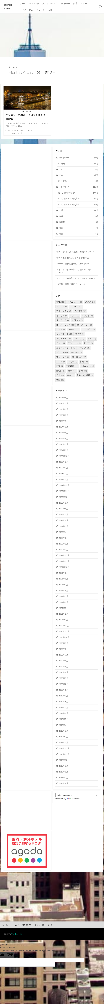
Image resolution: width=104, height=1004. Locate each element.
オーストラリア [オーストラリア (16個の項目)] (65, 325)
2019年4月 (64, 728)
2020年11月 (64, 634)
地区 (78, 216)
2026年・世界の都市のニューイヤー (72, 264)
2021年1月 (64, 622)
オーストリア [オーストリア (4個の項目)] (84, 325)
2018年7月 (64, 781)
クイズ (23, 10)
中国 (50, 10)
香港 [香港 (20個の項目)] (60, 381)
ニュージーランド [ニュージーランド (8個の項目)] (66, 348)
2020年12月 (64, 628)
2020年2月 (64, 686)
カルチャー (65, 3)
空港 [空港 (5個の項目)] (80, 376)
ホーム (23, 3)
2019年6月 (64, 716)
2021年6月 (64, 592)
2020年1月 (64, 692)
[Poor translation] (10, 958)
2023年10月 (64, 457)
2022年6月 (64, 522)
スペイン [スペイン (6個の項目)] (79, 339)
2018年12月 (64, 751)
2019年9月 (64, 698)
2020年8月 (64, 651)
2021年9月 (64, 575)
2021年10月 (64, 569)
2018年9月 (64, 769)
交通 (76, 3)
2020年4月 (64, 675)
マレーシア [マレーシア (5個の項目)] (62, 358)
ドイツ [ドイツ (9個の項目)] (88, 344)
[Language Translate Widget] (76, 798)
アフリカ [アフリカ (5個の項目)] (61, 307)
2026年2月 (64, 404)
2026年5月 (64, 398)
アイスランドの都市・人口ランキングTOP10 (73, 271)
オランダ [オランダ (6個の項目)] (77, 321)
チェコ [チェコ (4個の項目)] (60, 344)
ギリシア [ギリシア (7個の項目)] (73, 330)
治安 (78, 234)
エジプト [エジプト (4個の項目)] (87, 316)
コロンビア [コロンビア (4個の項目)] (88, 330)
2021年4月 (64, 604)
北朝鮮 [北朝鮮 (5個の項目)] (60, 371)
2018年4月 (64, 787)
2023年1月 (64, 481)
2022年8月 (64, 510)
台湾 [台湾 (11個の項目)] (83, 371)
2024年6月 (64, 434)
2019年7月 (64, 710)
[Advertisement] (52, 35)
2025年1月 (64, 422)
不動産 (79, 181)
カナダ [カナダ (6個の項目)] (60, 330)
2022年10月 (64, 498)
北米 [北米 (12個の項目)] (72, 371)
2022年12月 (64, 486)
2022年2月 (64, 545)
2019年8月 (64, 704)
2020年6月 (64, 663)
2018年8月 (64, 775)
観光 (79, 163)
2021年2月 (64, 616)
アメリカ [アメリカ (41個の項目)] (76, 307)
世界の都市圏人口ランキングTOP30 (72, 258)
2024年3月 (64, 445)
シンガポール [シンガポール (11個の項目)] (64, 335)
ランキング (34, 3)
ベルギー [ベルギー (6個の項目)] (76, 353)
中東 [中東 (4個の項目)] (59, 367)
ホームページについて (21, 928)
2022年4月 (64, 534)
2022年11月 (64, 492)
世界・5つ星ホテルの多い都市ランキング (75, 252)
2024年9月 (64, 428)
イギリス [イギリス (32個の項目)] (80, 312)
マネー (84, 3)
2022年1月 (64, 551)
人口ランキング (50, 3)
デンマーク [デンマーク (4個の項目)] (74, 344)
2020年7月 (64, 657)
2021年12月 (64, 557)
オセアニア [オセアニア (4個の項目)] (62, 321)
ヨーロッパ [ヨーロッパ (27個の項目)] (79, 358)
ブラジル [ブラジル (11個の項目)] (62, 353)
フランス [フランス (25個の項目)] (84, 348)
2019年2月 (64, 739)
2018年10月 (64, 763)
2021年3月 (64, 610)
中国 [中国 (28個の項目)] (84, 362)
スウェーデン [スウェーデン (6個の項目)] (64, 339)
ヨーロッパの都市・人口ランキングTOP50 (75, 279)
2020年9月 (64, 645)
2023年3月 (64, 469)
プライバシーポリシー (45, 928)
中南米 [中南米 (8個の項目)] (72, 362)
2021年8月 (64, 581)
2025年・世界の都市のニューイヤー (72, 285)
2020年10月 (64, 639)
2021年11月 (64, 563)
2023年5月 (64, 463)
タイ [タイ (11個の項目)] (92, 339)
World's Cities (17, 937)
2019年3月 (64, 734)
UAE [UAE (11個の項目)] (60, 302)
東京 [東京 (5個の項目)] (70, 376)
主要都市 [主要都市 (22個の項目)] (72, 367)
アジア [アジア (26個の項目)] (90, 302)
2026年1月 (64, 410)
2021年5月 (64, 598)
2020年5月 (64, 669)
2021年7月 (64, 587)
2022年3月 (64, 539)
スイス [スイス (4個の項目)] (79, 335)
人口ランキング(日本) (79, 204)
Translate (73, 802)
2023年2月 (64, 475)
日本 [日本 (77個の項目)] (60, 376)
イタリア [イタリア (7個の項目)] (61, 316)
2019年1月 (64, 745)
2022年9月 (64, 504)
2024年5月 (64, 439)
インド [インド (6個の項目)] (74, 316)
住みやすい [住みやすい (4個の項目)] (87, 367)
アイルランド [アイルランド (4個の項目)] (74, 302)
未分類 (78, 222)
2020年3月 (64, 681)
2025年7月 (64, 416)
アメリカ (41, 10)
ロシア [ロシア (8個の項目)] (60, 362)
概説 (78, 228)
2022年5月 (64, 528)
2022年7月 (64, 516)
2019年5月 (64, 722)
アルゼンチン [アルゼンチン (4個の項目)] (64, 312)
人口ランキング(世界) (14, 133)
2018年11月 (64, 757)
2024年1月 (64, 451)
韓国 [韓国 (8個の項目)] (89, 376)
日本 (31, 10)
